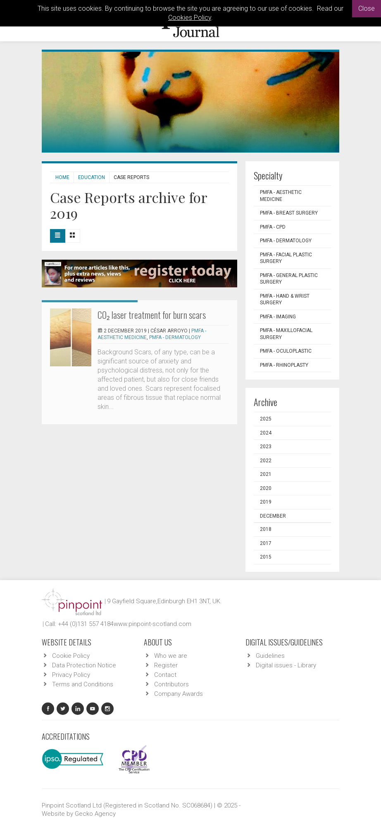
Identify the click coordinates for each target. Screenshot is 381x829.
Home (62, 177)
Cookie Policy (71, 655)
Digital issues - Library (286, 665)
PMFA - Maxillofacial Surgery (286, 333)
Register (166, 665)
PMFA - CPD (273, 227)
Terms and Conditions (82, 684)
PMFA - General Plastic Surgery (289, 278)
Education (91, 177)
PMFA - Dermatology (175, 337)
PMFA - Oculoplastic (286, 351)
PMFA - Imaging (278, 317)
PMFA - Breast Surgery (289, 213)
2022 (265, 460)
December (273, 516)
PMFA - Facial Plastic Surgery (286, 258)
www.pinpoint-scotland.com (152, 624)
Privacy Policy (71, 674)
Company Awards (178, 694)
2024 (265, 433)
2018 (265, 529)
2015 (265, 557)
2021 (265, 474)
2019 (265, 502)
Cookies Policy (189, 18)
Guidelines (270, 655)
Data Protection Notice (84, 665)
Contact (165, 674)
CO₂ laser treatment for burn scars (152, 314)
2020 (265, 488)
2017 (265, 543)
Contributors (171, 684)
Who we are (170, 655)
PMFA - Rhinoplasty (284, 365)
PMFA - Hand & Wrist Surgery (285, 299)
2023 (265, 446)
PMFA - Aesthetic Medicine (281, 195)
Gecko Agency (95, 813)
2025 (265, 419)
